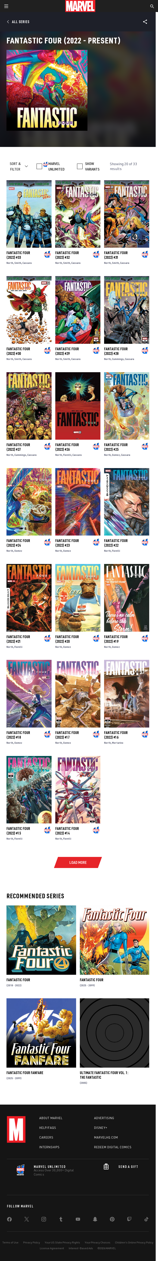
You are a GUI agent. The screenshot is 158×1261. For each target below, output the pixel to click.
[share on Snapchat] (95, 1220)
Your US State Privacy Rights (62, 1242)
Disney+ (100, 1128)
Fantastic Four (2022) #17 (67, 735)
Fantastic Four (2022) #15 (18, 830)
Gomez (116, 455)
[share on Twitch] (129, 1220)
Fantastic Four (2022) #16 (116, 735)
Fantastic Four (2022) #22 (116, 543)
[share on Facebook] (9, 1220)
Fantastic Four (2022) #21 (18, 639)
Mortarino (117, 742)
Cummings (118, 359)
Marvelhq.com (106, 1137)
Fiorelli (67, 455)
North (9, 263)
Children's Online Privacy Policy (134, 1242)
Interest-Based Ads (81, 1248)
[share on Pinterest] (112, 1220)
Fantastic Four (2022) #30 (18, 351)
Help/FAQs (47, 1128)
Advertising (104, 1118)
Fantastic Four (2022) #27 (18, 447)
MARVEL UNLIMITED (56, 166)
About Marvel (50, 1118)
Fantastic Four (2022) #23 (67, 543)
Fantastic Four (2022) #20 (67, 639)
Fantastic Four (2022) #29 (67, 351)
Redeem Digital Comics (113, 1147)
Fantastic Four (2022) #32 (67, 255)
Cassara (27, 263)
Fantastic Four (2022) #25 (116, 447)
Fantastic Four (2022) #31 (116, 255)
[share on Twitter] (26, 1220)
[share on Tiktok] (146, 1220)
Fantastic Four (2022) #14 (67, 830)
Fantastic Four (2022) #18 (18, 735)
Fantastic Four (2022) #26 (67, 447)
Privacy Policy (31, 1242)
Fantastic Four (18, 980)
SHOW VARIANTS (92, 166)
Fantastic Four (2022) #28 (116, 351)
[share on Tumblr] (61, 1220)
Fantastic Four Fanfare (24, 1072)
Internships (49, 1147)
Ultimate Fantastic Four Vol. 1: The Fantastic (104, 1075)
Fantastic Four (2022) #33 (18, 255)
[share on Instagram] (43, 1220)
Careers (46, 1137)
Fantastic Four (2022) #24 (18, 543)
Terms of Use (10, 1242)
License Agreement (52, 1248)
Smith (17, 263)
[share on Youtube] (78, 1220)
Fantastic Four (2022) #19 (116, 639)
